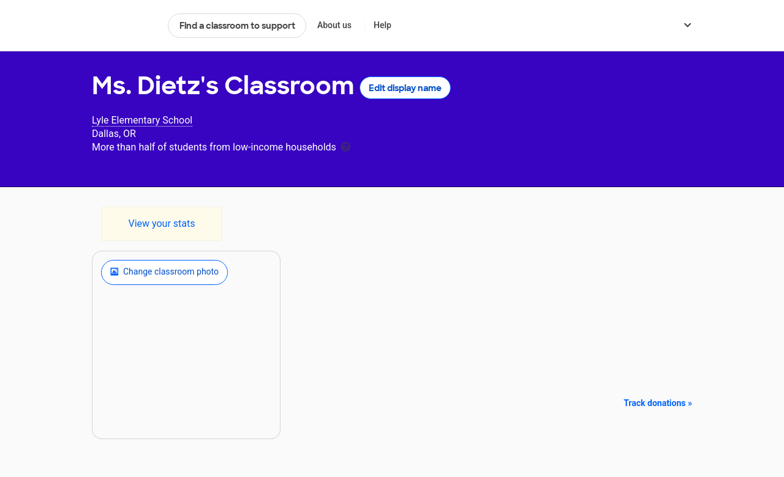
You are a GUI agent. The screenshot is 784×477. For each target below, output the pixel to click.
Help (382, 25)
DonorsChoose (124, 26)
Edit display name (405, 88)
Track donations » (658, 403)
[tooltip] (345, 145)
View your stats (161, 223)
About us (334, 25)
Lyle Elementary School (142, 120)
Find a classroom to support (237, 25)
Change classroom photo (164, 272)
